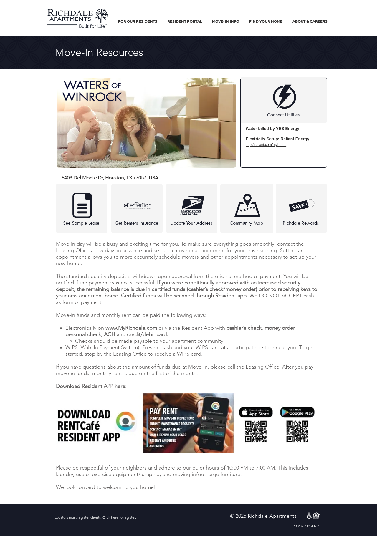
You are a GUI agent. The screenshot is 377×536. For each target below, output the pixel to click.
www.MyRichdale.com (131, 328)
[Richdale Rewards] (301, 208)
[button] (137, 21)
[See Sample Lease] (81, 208)
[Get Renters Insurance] (137, 208)
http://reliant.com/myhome (266, 145)
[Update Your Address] (191, 208)
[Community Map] (246, 208)
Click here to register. (119, 517)
